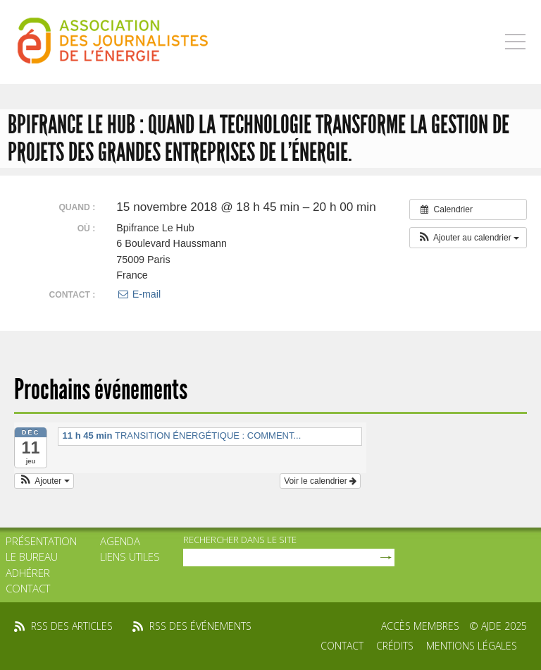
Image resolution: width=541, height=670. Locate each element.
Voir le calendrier (320, 481)
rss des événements (200, 626)
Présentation (41, 541)
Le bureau (32, 556)
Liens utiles (130, 556)
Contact (28, 588)
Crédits (394, 645)
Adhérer (28, 573)
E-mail (138, 294)
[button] (468, 238)
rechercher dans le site (240, 539)
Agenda (120, 541)
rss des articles (72, 626)
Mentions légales (471, 645)
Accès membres (420, 626)
